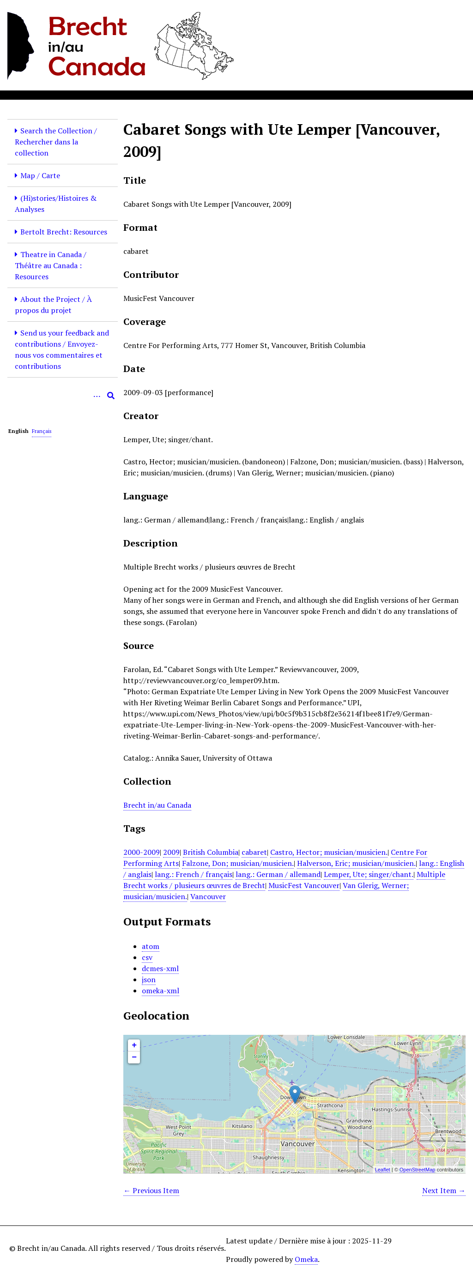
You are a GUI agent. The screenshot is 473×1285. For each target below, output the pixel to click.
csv (147, 957)
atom (150, 946)
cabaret (254, 852)
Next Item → (444, 1190)
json (149, 979)
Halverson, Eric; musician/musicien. (356, 863)
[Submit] (111, 395)
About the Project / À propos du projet (53, 304)
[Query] (62, 395)
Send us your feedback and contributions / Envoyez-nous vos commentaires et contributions (62, 349)
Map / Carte (40, 175)
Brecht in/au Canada (157, 805)
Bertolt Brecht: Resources (63, 232)
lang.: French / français (193, 874)
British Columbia (210, 852)
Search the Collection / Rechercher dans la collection (56, 142)
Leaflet (382, 1169)
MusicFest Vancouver (304, 885)
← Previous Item (151, 1190)
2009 (171, 852)
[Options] (97, 395)
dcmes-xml (160, 968)
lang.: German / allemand (278, 874)
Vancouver (208, 896)
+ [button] (134, 1045)
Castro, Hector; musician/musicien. (329, 852)
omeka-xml (160, 990)
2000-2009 (141, 852)
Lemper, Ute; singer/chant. (368, 874)
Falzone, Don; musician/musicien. (238, 863)
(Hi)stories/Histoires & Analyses (56, 203)
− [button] (134, 1057)
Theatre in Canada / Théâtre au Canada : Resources (50, 265)
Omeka (306, 1259)
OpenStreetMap (418, 1169)
